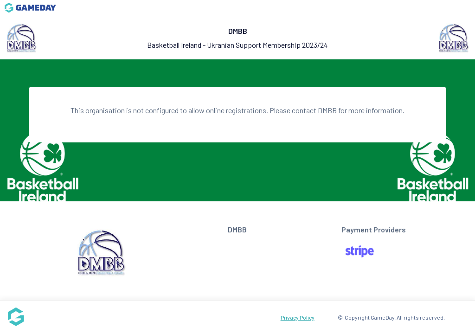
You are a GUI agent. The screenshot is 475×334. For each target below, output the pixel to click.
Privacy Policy (298, 317)
